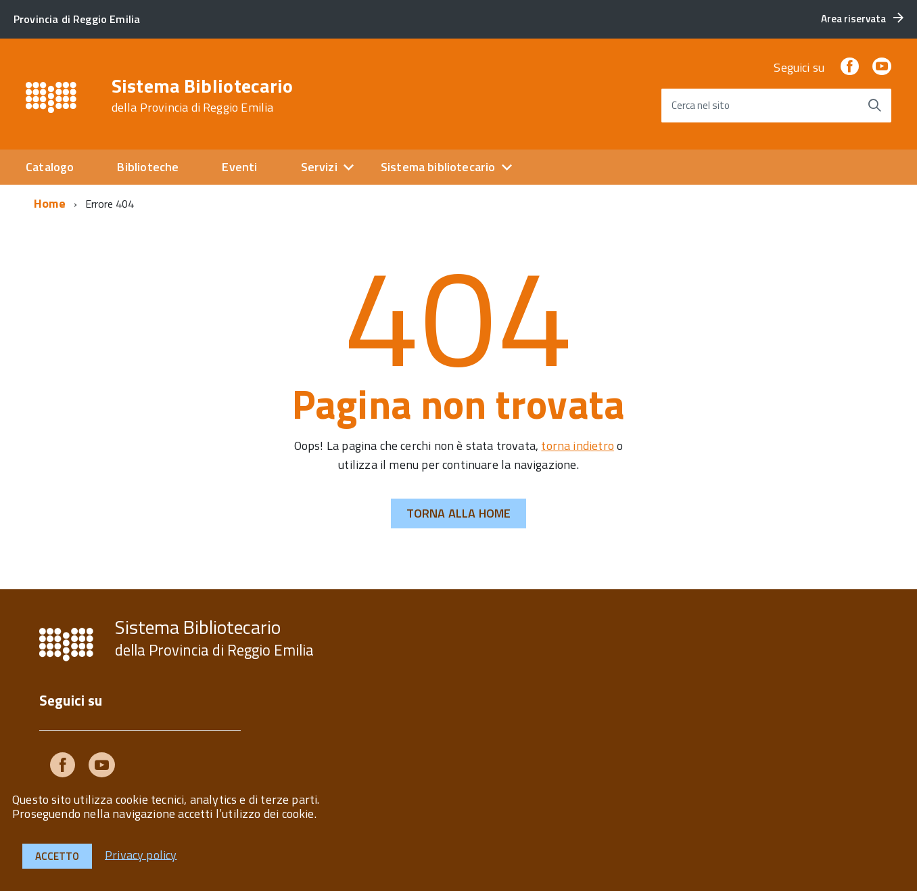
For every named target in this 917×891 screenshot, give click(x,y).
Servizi (319, 167)
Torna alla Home (458, 513)
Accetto (57, 856)
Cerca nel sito (701, 105)
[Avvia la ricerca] (874, 105)
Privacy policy (141, 854)
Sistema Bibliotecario (202, 95)
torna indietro (577, 445)
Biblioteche (148, 167)
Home (50, 203)
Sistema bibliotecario (438, 167)
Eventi (239, 167)
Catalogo (50, 167)
